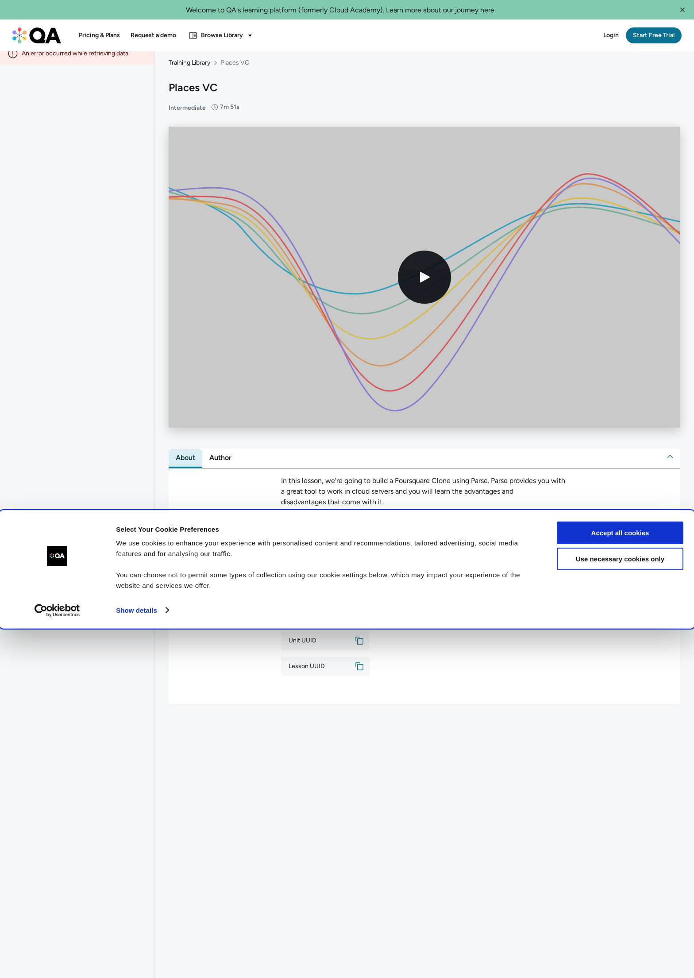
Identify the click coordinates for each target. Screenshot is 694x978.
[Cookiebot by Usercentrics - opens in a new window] (57, 960)
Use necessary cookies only (620, 909)
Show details (136, 960)
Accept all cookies (620, 883)
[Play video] (424, 286)
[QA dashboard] (37, 35)
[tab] (185, 466)
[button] (682, 10)
